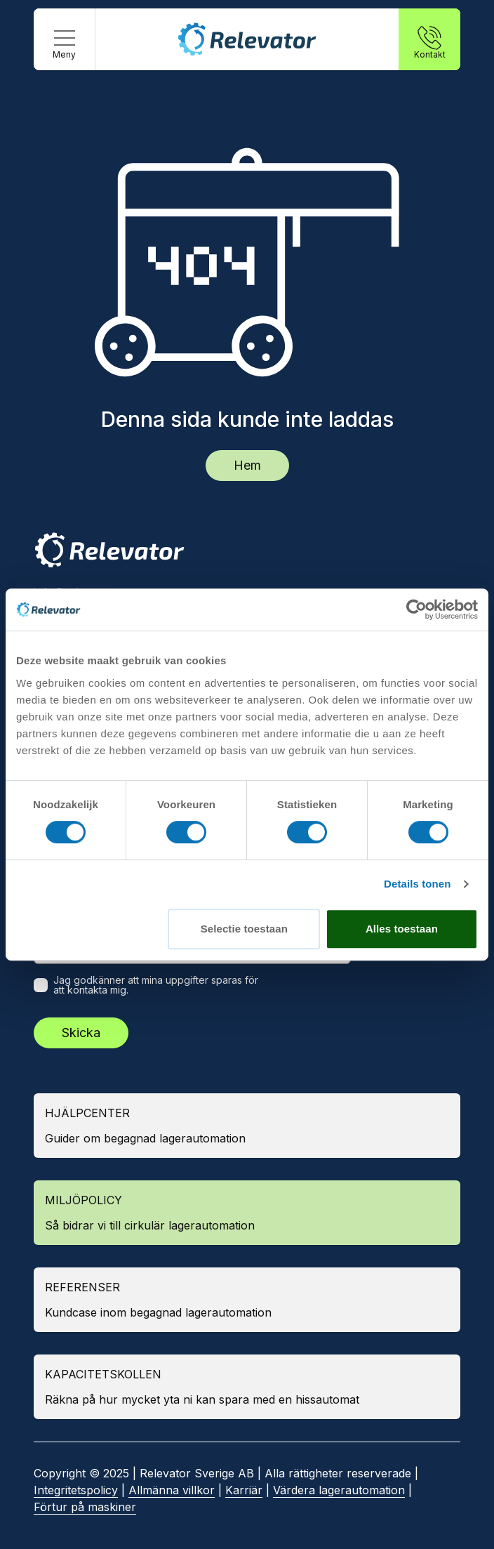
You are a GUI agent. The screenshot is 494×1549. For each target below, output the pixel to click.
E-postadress (81, 947)
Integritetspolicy (76, 1490)
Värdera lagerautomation (339, 1490)
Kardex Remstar (76, 825)
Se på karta (74, 753)
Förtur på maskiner (85, 1507)
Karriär (243, 1490)
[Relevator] (109, 550)
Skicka (81, 1032)
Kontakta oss (77, 638)
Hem (247, 465)
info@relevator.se (80, 593)
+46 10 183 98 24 (81, 609)
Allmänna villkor (171, 1490)
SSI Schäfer (66, 853)
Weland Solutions (80, 881)
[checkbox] (41, 985)
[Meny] (64, 39)
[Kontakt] (429, 39)
